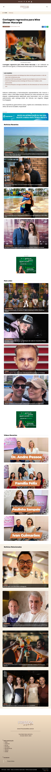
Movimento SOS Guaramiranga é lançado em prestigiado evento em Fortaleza (25, 79)
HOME (5, 12)
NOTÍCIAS (7, 747)
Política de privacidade (31, 769)
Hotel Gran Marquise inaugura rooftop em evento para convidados (19, 705)
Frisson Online (10, 761)
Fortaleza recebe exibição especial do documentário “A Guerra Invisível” (24, 247)
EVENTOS (7, 743)
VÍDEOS (6, 750)
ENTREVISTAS (8, 748)
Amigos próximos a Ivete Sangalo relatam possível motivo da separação (24, 403)
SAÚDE (6, 751)
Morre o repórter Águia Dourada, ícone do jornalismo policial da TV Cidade (25, 372)
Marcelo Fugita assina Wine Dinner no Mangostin (14, 586)
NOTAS (6, 745)
